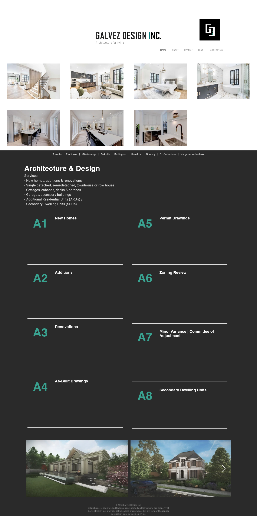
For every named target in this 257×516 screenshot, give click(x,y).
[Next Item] (223, 468)
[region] (73, 239)
